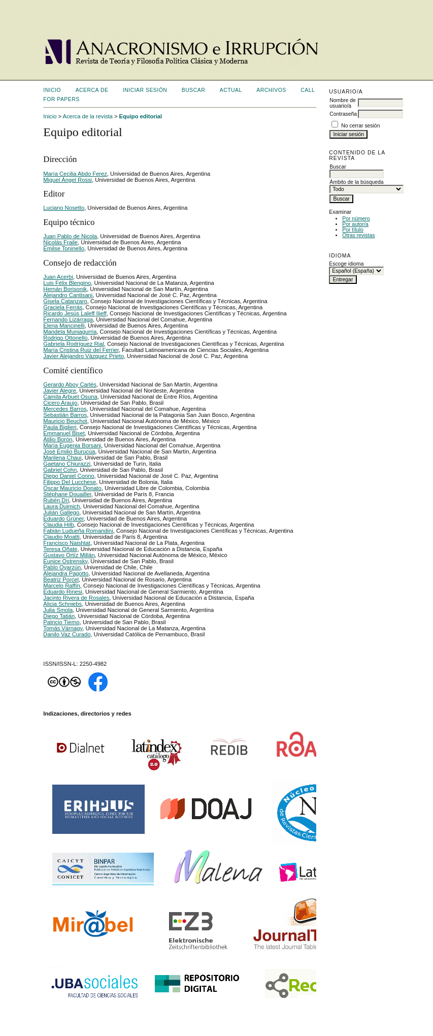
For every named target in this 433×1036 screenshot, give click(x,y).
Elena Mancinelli (63, 325)
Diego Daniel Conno (68, 476)
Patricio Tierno (61, 622)
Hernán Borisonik (65, 289)
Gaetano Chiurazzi (66, 464)
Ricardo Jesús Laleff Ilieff (75, 313)
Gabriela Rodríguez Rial (73, 344)
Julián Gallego (61, 512)
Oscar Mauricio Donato (72, 488)
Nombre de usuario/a (342, 103)
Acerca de (92, 90)
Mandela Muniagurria (69, 332)
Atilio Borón (57, 439)
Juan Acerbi (58, 277)
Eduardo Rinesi (62, 592)
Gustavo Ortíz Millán (68, 555)
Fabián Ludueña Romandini (78, 531)
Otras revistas (358, 235)
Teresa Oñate (60, 549)
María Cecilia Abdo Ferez (75, 174)
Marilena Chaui (62, 458)
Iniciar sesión (145, 90)
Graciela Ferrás (62, 307)
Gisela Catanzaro (65, 301)
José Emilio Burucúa (69, 451)
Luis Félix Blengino (67, 283)
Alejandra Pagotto (65, 573)
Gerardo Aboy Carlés (69, 384)
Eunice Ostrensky (65, 561)
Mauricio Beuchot (65, 421)
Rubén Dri (56, 500)
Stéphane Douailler (67, 494)
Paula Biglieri (59, 427)
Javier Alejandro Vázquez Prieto (83, 356)
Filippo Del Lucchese (69, 482)
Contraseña (343, 114)
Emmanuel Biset (63, 433)
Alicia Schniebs (62, 604)
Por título (352, 230)
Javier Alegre (59, 390)
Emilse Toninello (63, 248)
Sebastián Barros (65, 415)
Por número (356, 218)
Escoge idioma (346, 264)
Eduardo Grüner (63, 518)
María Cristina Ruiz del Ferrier (81, 350)
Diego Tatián (59, 616)
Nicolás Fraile (60, 242)
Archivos (271, 90)
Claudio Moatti (61, 537)
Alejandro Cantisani (67, 295)
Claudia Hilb (58, 525)
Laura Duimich (61, 506)
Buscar (193, 90)
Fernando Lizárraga (68, 319)
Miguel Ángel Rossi (67, 180)
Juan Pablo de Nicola (70, 236)
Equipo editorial (140, 116)
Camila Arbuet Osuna (70, 397)
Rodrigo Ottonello (65, 338)
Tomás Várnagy (62, 628)
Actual (231, 90)
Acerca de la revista (88, 116)
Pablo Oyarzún (62, 567)
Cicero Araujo (60, 403)
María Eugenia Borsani (72, 445)
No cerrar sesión (360, 125)
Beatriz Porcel (61, 579)
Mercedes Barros (64, 409)
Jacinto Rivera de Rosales (76, 598)
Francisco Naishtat (66, 543)
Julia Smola (58, 610)
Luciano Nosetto (63, 208)
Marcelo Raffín (61, 585)
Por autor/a (355, 224)
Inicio (52, 90)
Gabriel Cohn (60, 470)
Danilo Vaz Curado (66, 634)
